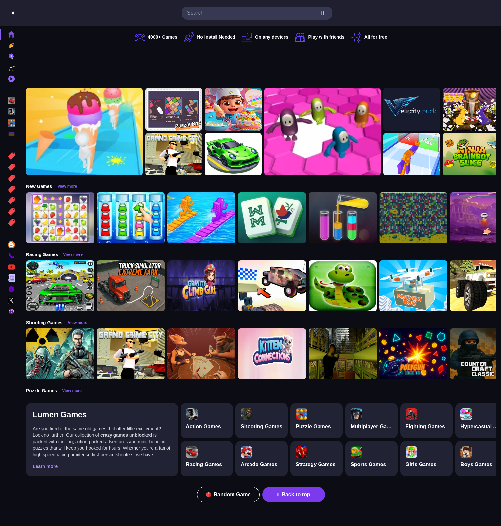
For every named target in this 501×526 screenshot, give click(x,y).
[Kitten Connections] (272, 353)
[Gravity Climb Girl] (201, 285)
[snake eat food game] (343, 285)
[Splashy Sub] (413, 217)
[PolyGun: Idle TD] (413, 353)
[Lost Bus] (343, 353)
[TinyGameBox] (173, 109)
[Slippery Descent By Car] (272, 285)
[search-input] (252, 13)
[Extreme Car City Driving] (60, 285)
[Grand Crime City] (173, 154)
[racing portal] (233, 154)
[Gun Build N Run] (411, 154)
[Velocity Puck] (411, 109)
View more (67, 186)
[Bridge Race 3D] (201, 217)
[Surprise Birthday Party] (233, 109)
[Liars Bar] (201, 353)
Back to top (293, 494)
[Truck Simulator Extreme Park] (131, 285)
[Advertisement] (261, 64)
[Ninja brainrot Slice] (471, 154)
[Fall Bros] (322, 131)
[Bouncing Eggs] (471, 109)
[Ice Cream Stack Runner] (84, 131)
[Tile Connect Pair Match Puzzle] (60, 217)
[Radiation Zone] (60, 353)
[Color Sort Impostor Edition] (131, 217)
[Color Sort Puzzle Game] (343, 217)
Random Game (228, 494)
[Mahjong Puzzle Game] (272, 217)
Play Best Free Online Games (41, 13)
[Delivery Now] (413, 285)
